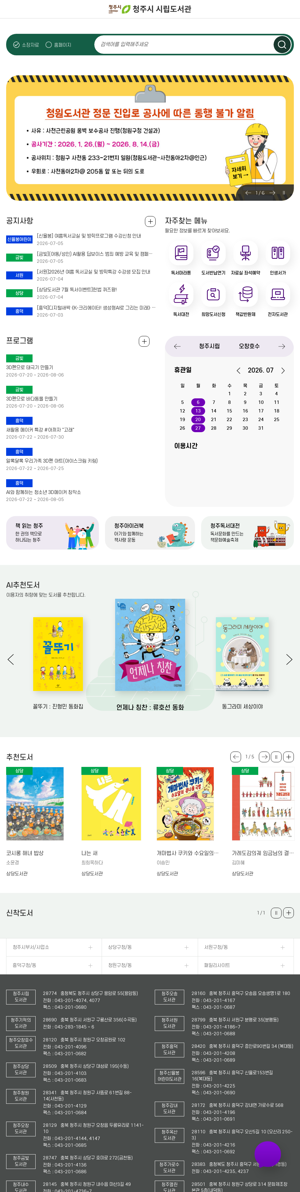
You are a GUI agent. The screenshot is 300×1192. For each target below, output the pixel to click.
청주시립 (209, 346)
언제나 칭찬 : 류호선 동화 (150, 708)
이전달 (242, 371)
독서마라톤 (181, 273)
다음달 (280, 371)
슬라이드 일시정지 (283, 192)
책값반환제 (245, 314)
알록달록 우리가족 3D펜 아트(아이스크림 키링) (52, 461)
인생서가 (278, 273)
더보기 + (288, 757)
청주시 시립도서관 (150, 9)
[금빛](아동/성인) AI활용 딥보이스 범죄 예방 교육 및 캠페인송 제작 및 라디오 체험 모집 (96, 254)
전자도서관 (278, 314)
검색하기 (282, 44)
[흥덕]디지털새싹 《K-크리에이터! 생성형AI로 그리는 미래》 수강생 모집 (96, 308)
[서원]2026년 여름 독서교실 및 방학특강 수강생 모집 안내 (93, 272)
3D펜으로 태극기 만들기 (29, 367)
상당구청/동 (120, 947)
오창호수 (249, 346)
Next (272, 192)
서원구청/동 (216, 947)
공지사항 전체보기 (150, 221)
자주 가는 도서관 (268, 1154)
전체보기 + (144, 341)
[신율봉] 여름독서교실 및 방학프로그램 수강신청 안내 (89, 236)
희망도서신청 (213, 314)
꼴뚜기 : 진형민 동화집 (58, 707)
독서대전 (181, 314)
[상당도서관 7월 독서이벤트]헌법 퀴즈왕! (77, 290)
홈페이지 (62, 45)
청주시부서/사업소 (31, 947)
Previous (248, 192)
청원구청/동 (120, 965)
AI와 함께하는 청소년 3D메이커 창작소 (43, 492)
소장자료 (30, 45)
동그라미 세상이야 (242, 707)
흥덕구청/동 (24, 965)
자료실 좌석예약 (245, 273)
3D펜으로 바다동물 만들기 (31, 399)
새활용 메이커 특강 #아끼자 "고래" (40, 430)
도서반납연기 (213, 273)
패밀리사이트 (217, 965)
